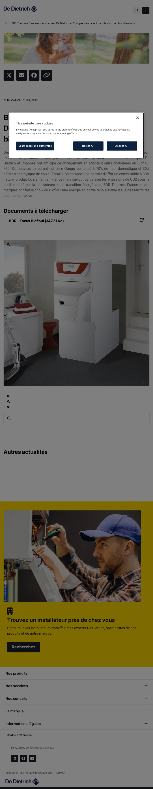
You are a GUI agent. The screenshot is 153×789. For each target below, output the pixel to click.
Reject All (88, 145)
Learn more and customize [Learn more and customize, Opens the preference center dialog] (35, 145)
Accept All (121, 145)
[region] (76, 135)
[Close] (137, 118)
